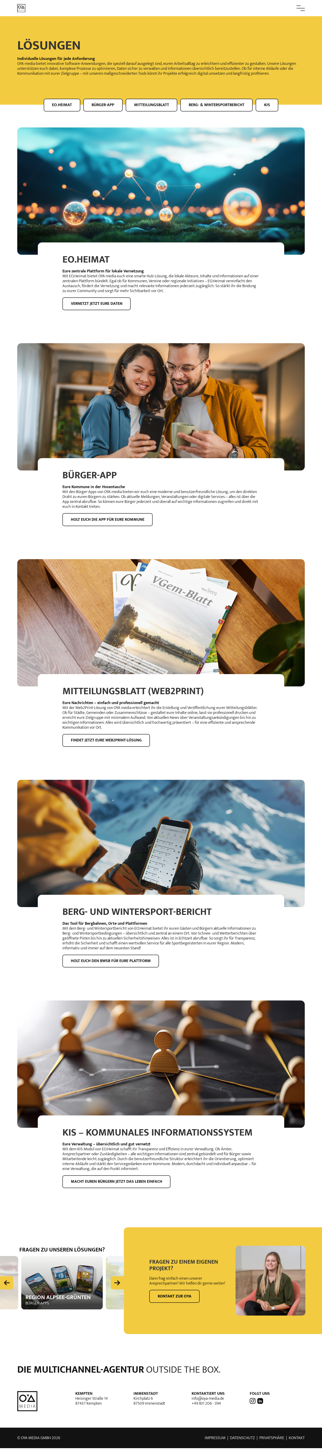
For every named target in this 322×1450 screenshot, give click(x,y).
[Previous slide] (6, 1284)
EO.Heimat (61, 104)
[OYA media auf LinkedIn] (259, 1402)
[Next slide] (117, 1284)
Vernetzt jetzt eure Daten (97, 304)
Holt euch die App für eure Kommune (108, 520)
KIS (268, 104)
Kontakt (297, 1439)
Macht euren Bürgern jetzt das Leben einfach (116, 1183)
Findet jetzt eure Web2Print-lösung (106, 741)
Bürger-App (102, 104)
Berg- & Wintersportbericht (217, 104)
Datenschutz (242, 1439)
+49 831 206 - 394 (206, 1405)
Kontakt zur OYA (175, 1298)
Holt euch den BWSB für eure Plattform (111, 962)
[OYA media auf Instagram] (253, 1402)
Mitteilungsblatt (151, 104)
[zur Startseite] (21, 7)
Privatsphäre (271, 1439)
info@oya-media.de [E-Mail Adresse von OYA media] (208, 1400)
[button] (291, 8)
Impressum (215, 1439)
